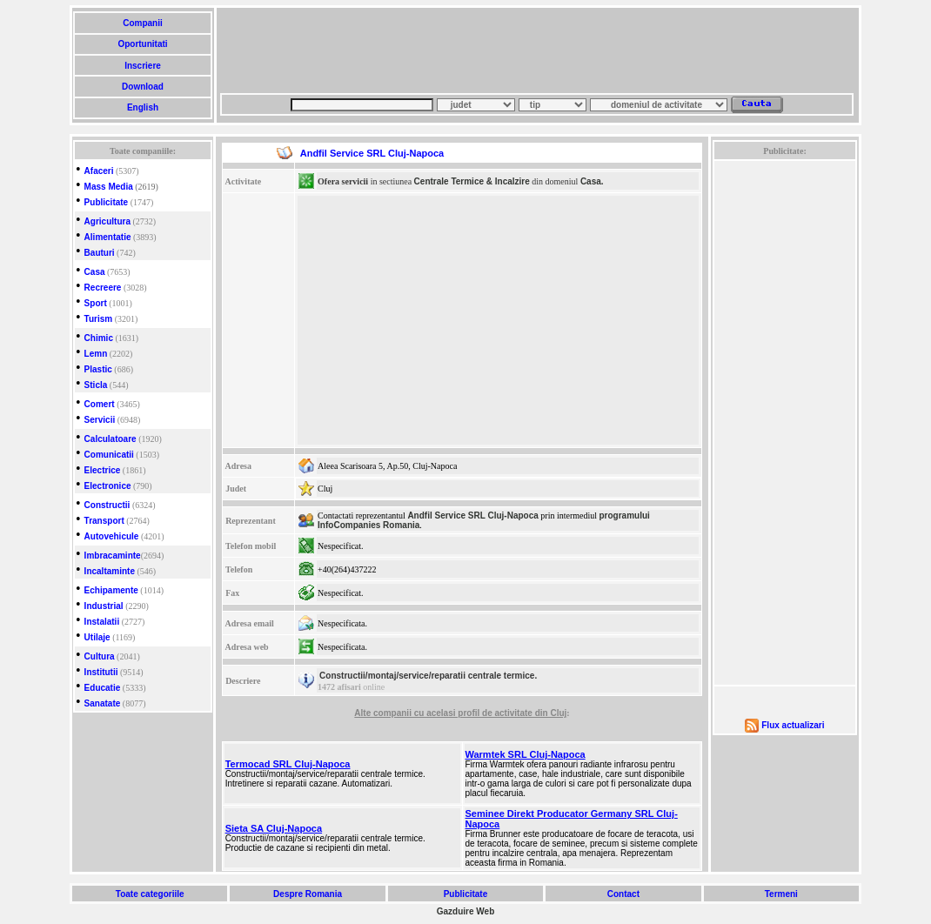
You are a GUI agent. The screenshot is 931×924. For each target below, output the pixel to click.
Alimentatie (107, 237)
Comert (99, 404)
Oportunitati (143, 44)
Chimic (98, 338)
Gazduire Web (466, 911)
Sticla (96, 385)
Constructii (107, 505)
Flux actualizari (792, 725)
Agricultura (107, 221)
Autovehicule (111, 536)
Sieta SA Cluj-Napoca (273, 828)
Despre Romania (307, 894)
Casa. (592, 181)
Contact (623, 894)
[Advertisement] (537, 50)
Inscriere (142, 65)
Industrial (104, 606)
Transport (104, 521)
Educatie (102, 688)
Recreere (103, 287)
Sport (95, 303)
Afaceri (99, 171)
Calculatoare (110, 439)
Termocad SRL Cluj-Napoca (288, 764)
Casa (94, 272)
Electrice (102, 470)
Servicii (100, 420)
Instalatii (102, 621)
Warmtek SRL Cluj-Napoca (526, 754)
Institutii (101, 672)
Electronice (107, 486)
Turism (98, 319)
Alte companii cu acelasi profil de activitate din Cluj (460, 713)
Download (142, 86)
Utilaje (97, 637)
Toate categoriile (149, 894)
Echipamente (111, 590)
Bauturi (99, 253)
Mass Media (108, 186)
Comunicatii (109, 454)
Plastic (98, 369)
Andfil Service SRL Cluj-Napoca (472, 515)
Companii (142, 23)
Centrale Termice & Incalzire (472, 181)
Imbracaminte (112, 555)
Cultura (99, 656)
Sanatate (102, 703)
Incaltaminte (109, 571)
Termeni (781, 894)
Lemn (96, 353)
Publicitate (106, 202)
